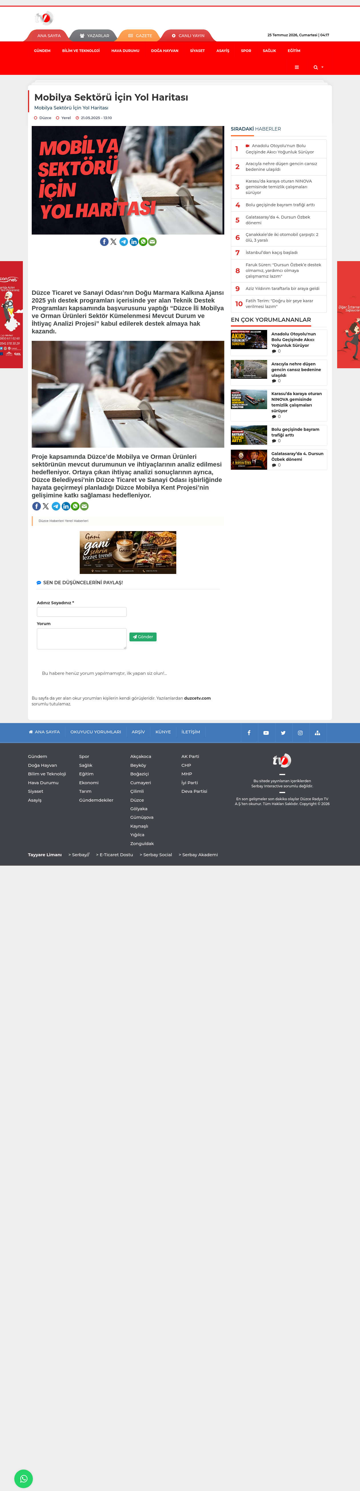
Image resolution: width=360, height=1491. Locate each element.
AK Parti (190, 756)
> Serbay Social (156, 854)
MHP (186, 773)
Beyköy (138, 765)
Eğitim (294, 51)
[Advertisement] (128, 264)
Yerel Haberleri (77, 521)
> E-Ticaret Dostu (114, 854)
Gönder (143, 636)
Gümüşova (142, 817)
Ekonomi (89, 782)
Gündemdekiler (96, 800)
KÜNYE (163, 732)
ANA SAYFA (49, 35)
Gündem (42, 51)
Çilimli (137, 791)
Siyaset (197, 51)
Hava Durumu (125, 51)
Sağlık (269, 51)
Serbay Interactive (267, 786)
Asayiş (223, 51)
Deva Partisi (194, 791)
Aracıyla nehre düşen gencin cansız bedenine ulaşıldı (296, 369)
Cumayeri (140, 782)
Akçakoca (140, 756)
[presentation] (172, 617)
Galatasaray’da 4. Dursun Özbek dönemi (297, 456)
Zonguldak (142, 843)
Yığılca (137, 834)
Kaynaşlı (139, 826)
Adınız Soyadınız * (55, 602)
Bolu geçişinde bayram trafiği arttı (295, 432)
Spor (246, 51)
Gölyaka (138, 808)
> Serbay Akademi (198, 854)
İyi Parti (189, 782)
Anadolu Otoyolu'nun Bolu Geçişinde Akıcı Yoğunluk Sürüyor (293, 339)
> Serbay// (78, 854)
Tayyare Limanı (45, 854)
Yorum (44, 623)
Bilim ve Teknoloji (81, 51)
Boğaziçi (139, 773)
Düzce (137, 800)
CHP (186, 765)
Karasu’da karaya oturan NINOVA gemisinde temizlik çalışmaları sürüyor (296, 402)
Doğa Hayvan (164, 51)
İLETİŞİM (190, 732)
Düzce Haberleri (51, 521)
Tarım (85, 791)
